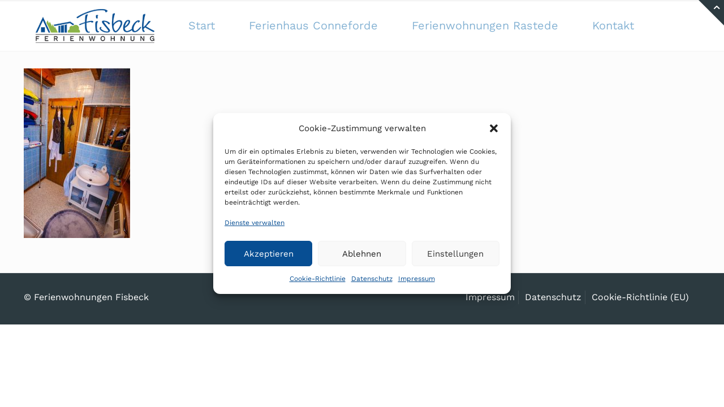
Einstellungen (455, 254)
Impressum (416, 279)
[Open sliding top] (711, 12)
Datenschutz (372, 279)
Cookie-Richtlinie (318, 279)
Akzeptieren (269, 254)
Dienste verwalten (255, 223)
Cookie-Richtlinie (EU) (640, 297)
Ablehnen (361, 254)
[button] (493, 128)
